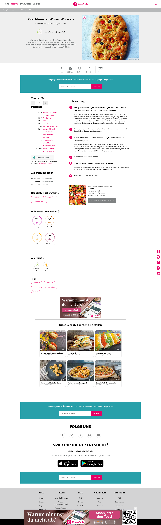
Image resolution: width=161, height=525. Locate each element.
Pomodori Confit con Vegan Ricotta (51, 353)
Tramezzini (72, 353)
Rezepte (14, 4)
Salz (44, 121)
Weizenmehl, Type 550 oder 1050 (49, 114)
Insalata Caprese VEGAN (104, 353)
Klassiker (51, 287)
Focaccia (36, 283)
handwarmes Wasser (50, 126)
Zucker (45, 124)
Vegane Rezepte (61, 508)
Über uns (100, 498)
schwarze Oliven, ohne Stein (49, 141)
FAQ (80, 498)
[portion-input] (39, 103)
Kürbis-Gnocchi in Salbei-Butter (51, 383)
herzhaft (49, 283)
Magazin (36, 4)
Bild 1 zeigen (110, 59)
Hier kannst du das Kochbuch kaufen (101, 201)
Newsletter (80, 506)
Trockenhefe (47, 118)
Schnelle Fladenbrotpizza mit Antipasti (105, 383)
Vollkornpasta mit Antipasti (77, 383)
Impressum (120, 506)
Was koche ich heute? (61, 498)
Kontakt (80, 502)
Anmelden (96, 87)
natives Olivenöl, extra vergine (49, 130)
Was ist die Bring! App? (46, 163)
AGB (119, 498)
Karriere (100, 506)
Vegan (13, 10)
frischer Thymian (49, 146)
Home (6, 4)
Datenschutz (119, 502)
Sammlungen (25, 4)
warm (35, 292)
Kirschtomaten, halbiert (49, 136)
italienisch (37, 287)
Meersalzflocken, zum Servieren (49, 149)
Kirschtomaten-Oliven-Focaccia (29, 10)
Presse (100, 502)
